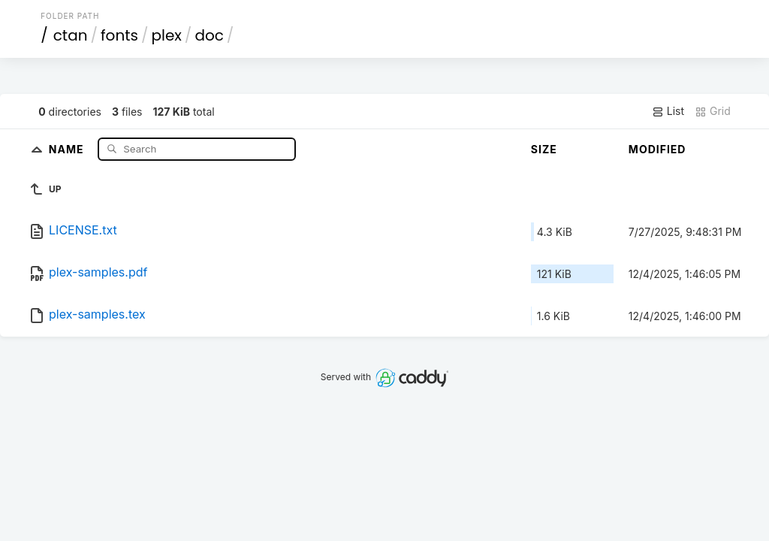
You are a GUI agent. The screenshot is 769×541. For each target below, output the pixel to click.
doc (209, 35)
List (668, 111)
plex (166, 35)
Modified (657, 149)
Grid (713, 111)
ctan (70, 35)
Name (68, 148)
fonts (119, 35)
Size (544, 149)
